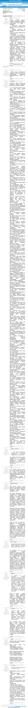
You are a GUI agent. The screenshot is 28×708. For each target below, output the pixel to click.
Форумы (5, 5)
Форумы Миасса (6, 11)
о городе (20, 2)
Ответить (11, 63)
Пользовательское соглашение (20, 706)
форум (19, 1)
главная (10, 0)
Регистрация (20, 8)
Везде (10, 5)
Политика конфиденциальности (14, 707)
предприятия (18, 0)
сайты (10, 1)
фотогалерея (14, 1)
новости (14, 0)
